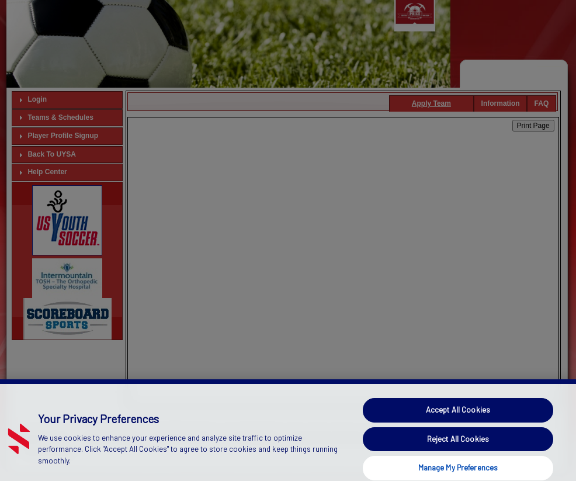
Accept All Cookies (458, 416)
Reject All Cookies (458, 446)
